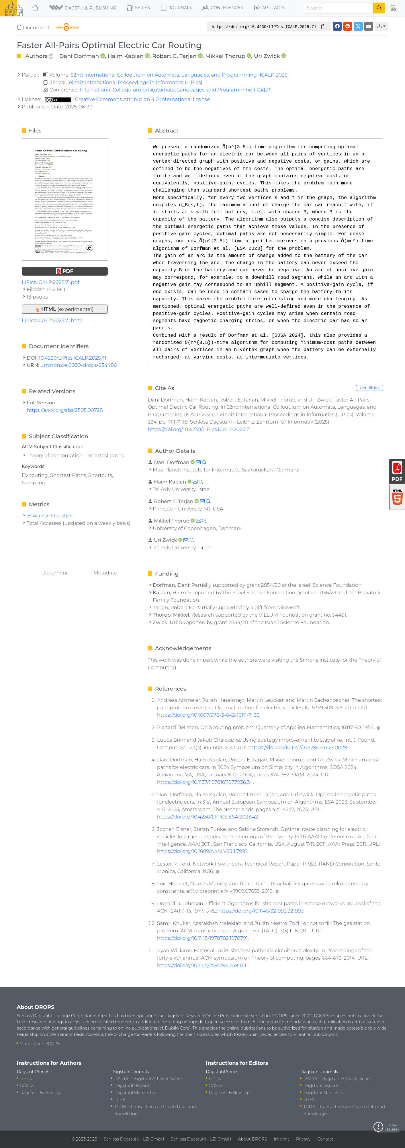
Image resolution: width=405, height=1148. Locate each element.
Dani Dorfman (79, 55)
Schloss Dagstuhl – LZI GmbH (134, 1139)
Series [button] (138, 8)
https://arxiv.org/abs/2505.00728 (65, 410)
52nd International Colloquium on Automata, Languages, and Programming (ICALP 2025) (180, 75)
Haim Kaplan (125, 55)
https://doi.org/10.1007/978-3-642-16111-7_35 (208, 715)
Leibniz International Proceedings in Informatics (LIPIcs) (134, 82)
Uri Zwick (267, 55)
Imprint (281, 1139)
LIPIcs (26, 1078)
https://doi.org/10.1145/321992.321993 (261, 911)
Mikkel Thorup (225, 55)
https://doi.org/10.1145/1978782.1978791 (202, 938)
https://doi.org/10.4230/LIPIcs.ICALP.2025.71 (199, 429)
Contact (325, 1139)
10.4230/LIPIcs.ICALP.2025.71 (72, 358)
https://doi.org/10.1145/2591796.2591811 (201, 965)
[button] (83, 8)
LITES (120, 1099)
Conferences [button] (222, 8)
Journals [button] (176, 8)
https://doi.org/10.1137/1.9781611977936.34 (205, 782)
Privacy (303, 1139)
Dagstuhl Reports (132, 1085)
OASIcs (27, 1085)
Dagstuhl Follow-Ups (41, 1092)
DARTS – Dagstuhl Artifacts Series (148, 1078)
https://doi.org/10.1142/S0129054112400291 (299, 747)
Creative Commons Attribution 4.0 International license (127, 99)
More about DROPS (40, 1043)
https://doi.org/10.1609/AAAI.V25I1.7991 (202, 851)
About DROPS (252, 1139)
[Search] (338, 8)
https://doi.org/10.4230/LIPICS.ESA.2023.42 (207, 817)
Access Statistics (50, 515)
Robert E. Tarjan (174, 55)
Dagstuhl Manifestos (135, 1092)
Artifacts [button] (269, 8)
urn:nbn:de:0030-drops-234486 (78, 365)
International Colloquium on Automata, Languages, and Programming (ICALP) (175, 90)
